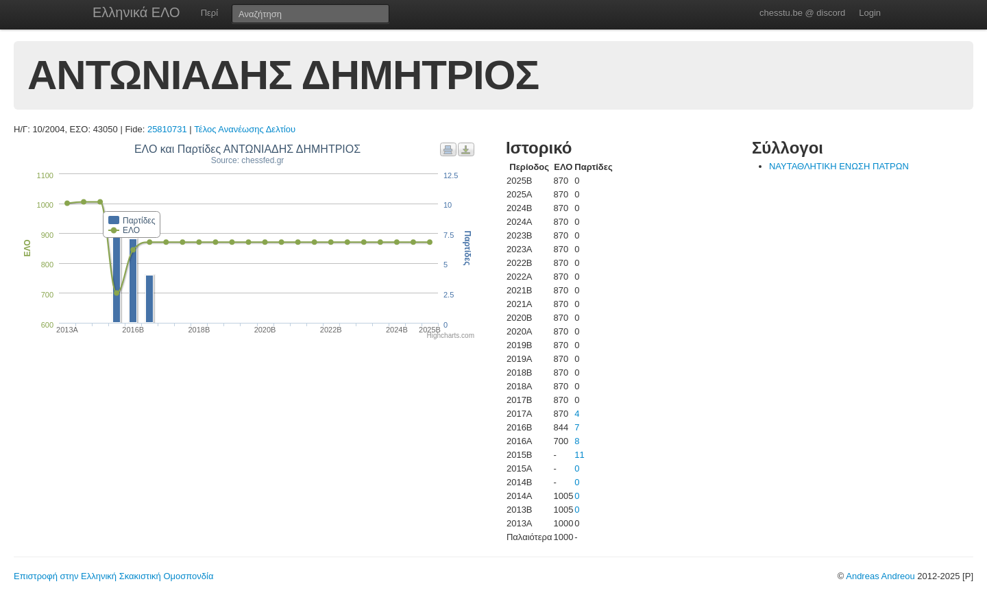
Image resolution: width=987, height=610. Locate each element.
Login (870, 13)
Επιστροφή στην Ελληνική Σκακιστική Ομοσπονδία (113, 576)
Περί (209, 13)
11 (579, 455)
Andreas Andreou (880, 576)
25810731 (167, 129)
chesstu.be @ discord (802, 13)
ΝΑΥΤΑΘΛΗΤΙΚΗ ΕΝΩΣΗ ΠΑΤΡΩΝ (839, 166)
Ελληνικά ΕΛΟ (136, 12)
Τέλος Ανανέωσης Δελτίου (244, 129)
